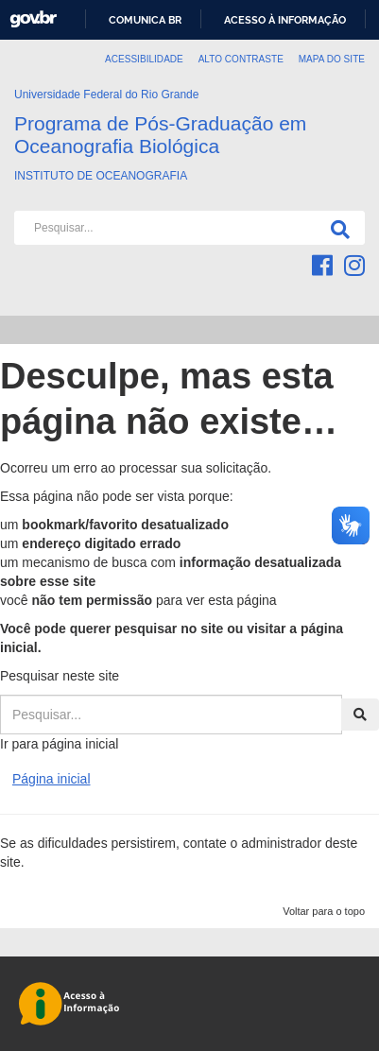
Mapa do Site (332, 59)
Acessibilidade (144, 59)
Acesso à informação (285, 19)
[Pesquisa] (336, 228)
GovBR (33, 19)
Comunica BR (145, 19)
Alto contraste (241, 59)
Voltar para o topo (324, 911)
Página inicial (51, 778)
